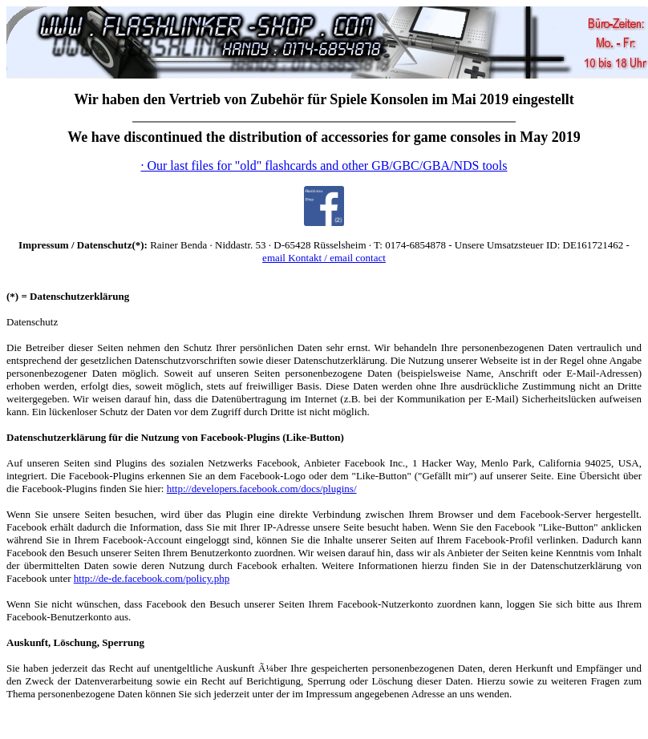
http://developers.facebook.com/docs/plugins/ (262, 489)
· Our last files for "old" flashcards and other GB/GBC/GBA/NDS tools (323, 165)
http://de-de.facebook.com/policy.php (151, 578)
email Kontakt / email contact (324, 258)
